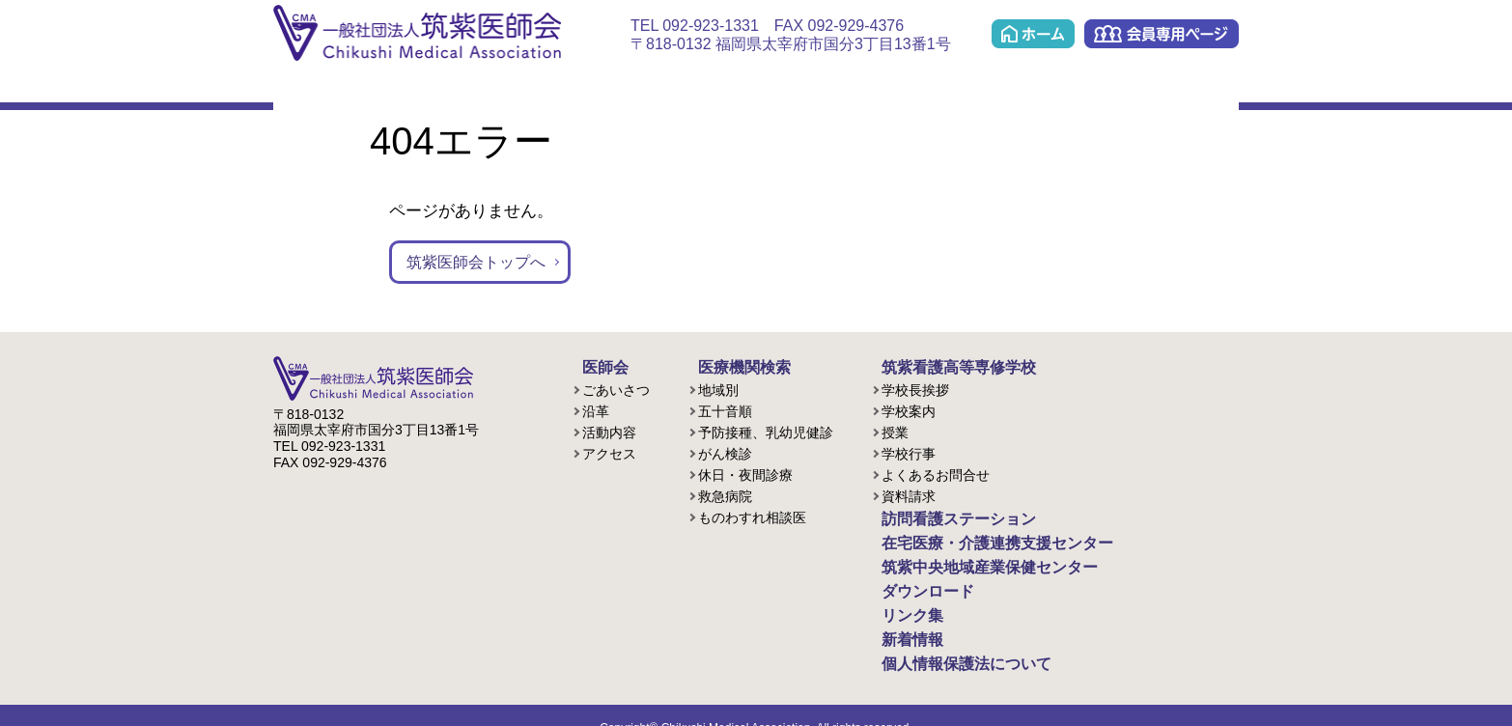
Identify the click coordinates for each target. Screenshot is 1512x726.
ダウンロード (1096, 88)
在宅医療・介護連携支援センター (741, 88)
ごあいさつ (616, 388)
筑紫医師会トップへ (480, 262)
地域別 (718, 388)
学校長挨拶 (915, 388)
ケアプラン (858, 88)
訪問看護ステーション (616, 88)
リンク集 (1195, 88)
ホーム (1033, 33)
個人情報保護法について (946, 643)
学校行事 (909, 452)
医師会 (315, 88)
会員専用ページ (1161, 33)
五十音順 (725, 409)
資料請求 (909, 494)
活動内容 (609, 430)
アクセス (609, 452)
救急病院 (725, 494)
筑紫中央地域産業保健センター (975, 88)
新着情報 (899, 621)
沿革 (595, 409)
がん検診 (725, 452)
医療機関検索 (415, 88)
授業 (895, 430)
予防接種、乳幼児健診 (765, 430)
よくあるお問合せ (936, 473)
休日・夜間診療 (745, 473)
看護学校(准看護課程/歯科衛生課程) (516, 88)
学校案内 (909, 409)
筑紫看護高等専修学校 (939, 367)
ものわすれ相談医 (752, 515)
